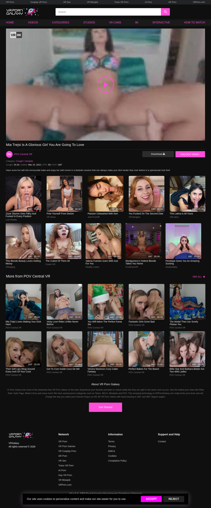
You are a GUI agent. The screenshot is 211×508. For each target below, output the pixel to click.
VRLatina (174, 217)
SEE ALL (199, 276)
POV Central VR (23, 154)
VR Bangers (134, 217)
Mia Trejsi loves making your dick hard (23, 323)
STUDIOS (89, 22)
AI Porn (148, 2)
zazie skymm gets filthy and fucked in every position (21, 215)
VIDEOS (33, 22)
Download (158, 154)
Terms (111, 441)
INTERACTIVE (161, 22)
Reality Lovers (92, 267)
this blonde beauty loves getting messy (23, 262)
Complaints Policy (117, 460)
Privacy (112, 446)
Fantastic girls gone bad (142, 321)
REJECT (174, 499)
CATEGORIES (60, 22)
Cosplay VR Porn (38, 2)
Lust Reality (11, 219)
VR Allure (51, 217)
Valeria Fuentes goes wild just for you (102, 262)
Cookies (112, 456)
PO (9, 154)
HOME (10, 22)
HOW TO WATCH (194, 22)
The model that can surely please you (184, 323)
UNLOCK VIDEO (189, 154)
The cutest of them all (58, 261)
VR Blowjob (92, 2)
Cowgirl (19, 161)
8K (137, 22)
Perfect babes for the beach (144, 369)
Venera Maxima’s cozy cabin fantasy (103, 370)
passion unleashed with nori (103, 213)
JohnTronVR (94, 217)
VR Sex (66, 2)
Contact (162, 441)
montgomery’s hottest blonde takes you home (141, 262)
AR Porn (172, 2)
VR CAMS (115, 22)
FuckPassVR (132, 267)
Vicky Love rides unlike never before (62, 323)
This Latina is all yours (181, 213)
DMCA (111, 451)
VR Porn (10, 2)
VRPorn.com (199, 2)
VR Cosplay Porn (67, 451)
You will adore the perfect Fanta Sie (105, 323)
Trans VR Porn (121, 2)
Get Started (105, 407)
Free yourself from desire (60, 213)
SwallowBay (171, 267)
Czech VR (50, 264)
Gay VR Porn (65, 475)
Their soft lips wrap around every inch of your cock (20, 370)
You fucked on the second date (146, 213)
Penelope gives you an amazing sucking (182, 262)
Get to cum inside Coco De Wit (63, 369)
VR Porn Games (66, 446)
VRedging (10, 267)
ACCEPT (151, 499)
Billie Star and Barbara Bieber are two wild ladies (187, 370)
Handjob (29, 161)
